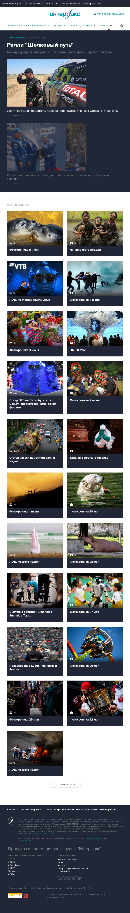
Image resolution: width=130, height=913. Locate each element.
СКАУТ (11, 868)
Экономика (43, 25)
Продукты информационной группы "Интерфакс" (55, 848)
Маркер (11, 871)
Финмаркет (89, 3)
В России (22, 25)
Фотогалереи (16, 37)
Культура (62, 25)
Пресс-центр (52, 809)
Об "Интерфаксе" (34, 3)
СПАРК (11, 862)
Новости (90, 25)
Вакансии (68, 809)
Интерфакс (65, 14)
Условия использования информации (64, 894)
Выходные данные (55, 897)
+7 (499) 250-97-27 (25, 841)
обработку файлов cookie (42, 833)
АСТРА (11, 874)
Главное (11, 25)
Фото (109, 25)
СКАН (60, 862)
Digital (81, 25)
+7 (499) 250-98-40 (94, 838)
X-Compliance (14, 865)
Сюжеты (100, 25)
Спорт (53, 25)
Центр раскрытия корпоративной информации (73, 869)
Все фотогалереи (65, 784)
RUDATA (62, 865)
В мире (31, 25)
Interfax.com (52, 3)
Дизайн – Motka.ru (97, 894)
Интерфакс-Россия (70, 3)
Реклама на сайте (87, 809)
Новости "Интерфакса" (68, 859)
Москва (72, 25)
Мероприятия (108, 809)
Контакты (12, 809)
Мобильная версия (12, 3)
